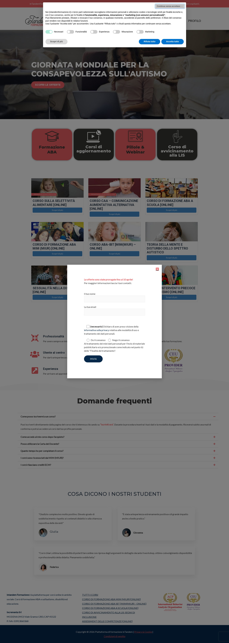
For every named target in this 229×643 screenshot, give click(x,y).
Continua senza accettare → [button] (170, 6)
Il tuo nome (114, 297)
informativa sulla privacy (96, 330)
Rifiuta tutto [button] (149, 41)
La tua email (114, 310)
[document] (114, 321)
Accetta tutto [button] (172, 41)
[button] (157, 269)
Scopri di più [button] (56, 41)
